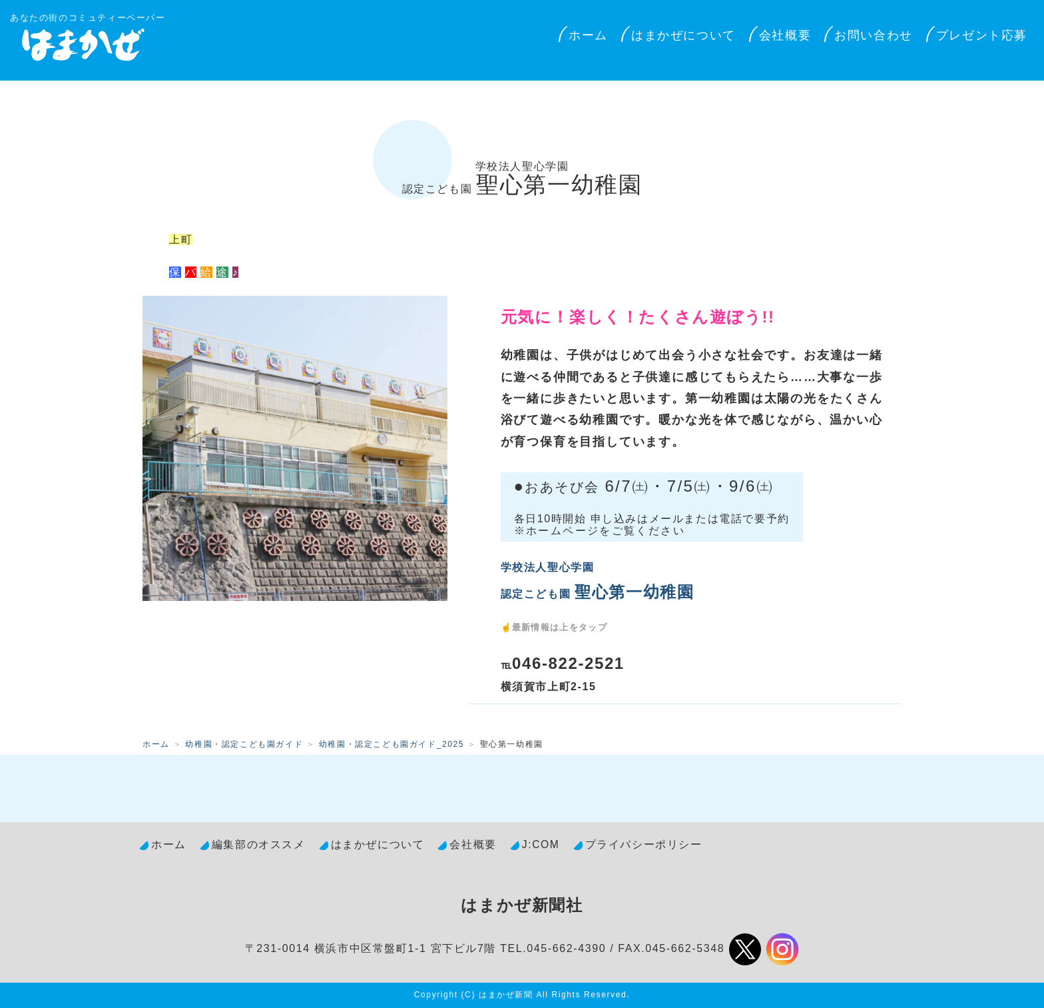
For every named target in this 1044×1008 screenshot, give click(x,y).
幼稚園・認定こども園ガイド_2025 (391, 744)
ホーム (588, 35)
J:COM (541, 844)
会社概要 (785, 35)
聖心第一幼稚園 (522, 179)
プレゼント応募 (981, 35)
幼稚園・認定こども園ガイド (244, 744)
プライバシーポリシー (643, 844)
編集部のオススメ (259, 844)
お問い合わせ (873, 35)
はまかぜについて (683, 35)
